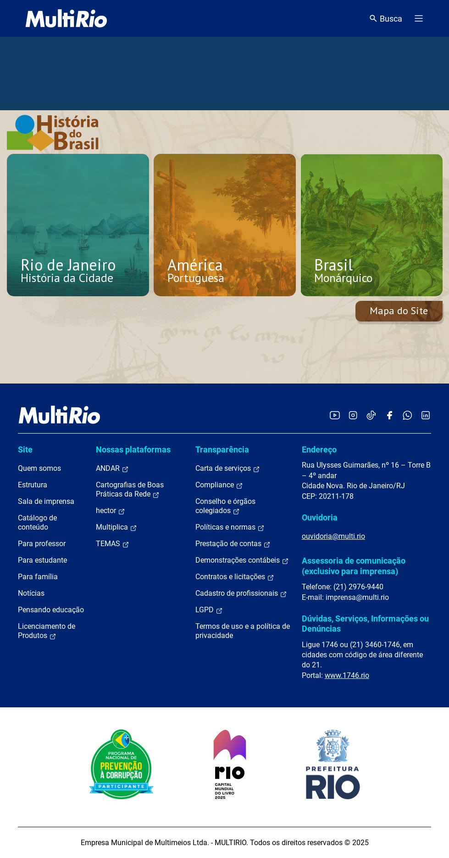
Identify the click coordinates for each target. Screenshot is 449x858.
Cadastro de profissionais (241, 593)
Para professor (42, 543)
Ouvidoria (320, 517)
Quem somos (39, 468)
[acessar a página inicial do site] (66, 18)
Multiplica (116, 527)
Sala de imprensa (46, 501)
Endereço (319, 449)
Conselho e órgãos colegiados (225, 506)
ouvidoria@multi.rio (333, 536)
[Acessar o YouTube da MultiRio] (334, 415)
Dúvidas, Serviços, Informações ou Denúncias (365, 623)
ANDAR (112, 468)
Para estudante (42, 560)
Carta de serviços (227, 468)
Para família (38, 576)
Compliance (219, 485)
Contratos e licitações (234, 576)
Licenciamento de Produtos (46, 631)
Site (25, 449)
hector (110, 510)
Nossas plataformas (133, 449)
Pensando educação (51, 609)
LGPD (209, 610)
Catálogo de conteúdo (37, 522)
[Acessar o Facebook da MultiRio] (389, 415)
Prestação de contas (233, 543)
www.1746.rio (347, 675)
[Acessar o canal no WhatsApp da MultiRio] (407, 415)
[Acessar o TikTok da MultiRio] (371, 415)
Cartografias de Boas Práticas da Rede (130, 489)
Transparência (222, 449)
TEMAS (112, 543)
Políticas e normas (230, 527)
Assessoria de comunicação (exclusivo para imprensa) (353, 566)
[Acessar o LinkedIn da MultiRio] (425, 415)
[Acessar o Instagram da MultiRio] (353, 415)
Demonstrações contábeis (242, 560)
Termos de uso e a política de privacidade (242, 631)
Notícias (31, 593)
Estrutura (32, 484)
